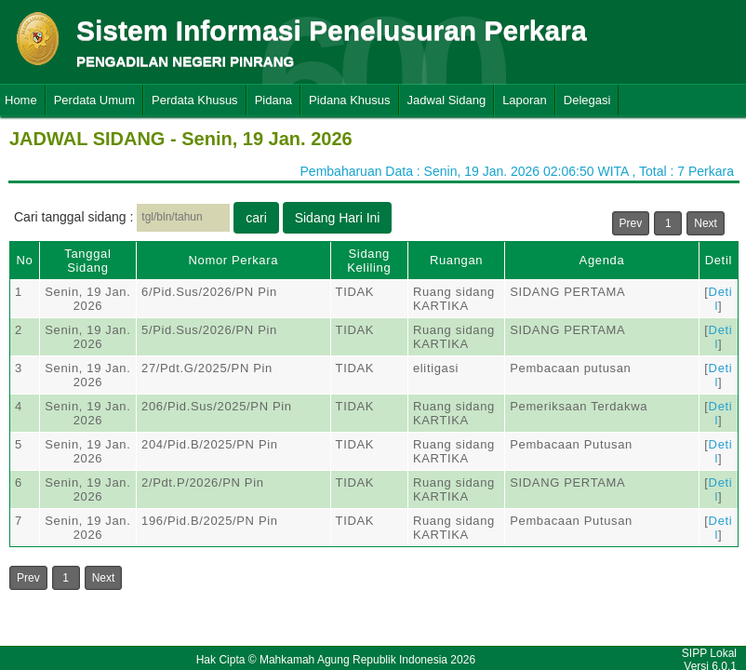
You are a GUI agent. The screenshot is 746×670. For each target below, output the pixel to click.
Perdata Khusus (195, 100)
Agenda (602, 260)
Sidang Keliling (369, 261)
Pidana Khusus (349, 100)
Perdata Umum (94, 100)
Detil (718, 260)
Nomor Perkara (233, 260)
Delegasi (587, 100)
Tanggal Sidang (87, 261)
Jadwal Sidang (446, 100)
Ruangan (456, 260)
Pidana (273, 100)
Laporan (524, 100)
